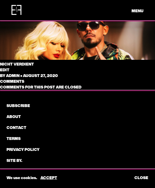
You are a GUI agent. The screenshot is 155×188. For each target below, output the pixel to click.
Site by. (14, 160)
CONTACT (16, 127)
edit (4, 70)
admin (12, 75)
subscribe (18, 105)
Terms (14, 138)
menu (138, 11)
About (14, 116)
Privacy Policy (23, 149)
